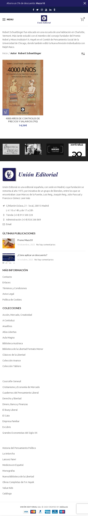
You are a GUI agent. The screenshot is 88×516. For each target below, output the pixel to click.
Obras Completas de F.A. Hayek (18, 482)
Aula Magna (8, 337)
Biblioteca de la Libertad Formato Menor (22, 349)
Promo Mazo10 (25, 240)
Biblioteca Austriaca (12, 343)
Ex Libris (6, 427)
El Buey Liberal (10, 410)
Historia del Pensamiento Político (19, 448)
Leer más (25, 198)
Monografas (8, 470)
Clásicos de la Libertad (13, 354)
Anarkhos (7, 326)
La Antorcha (8, 453)
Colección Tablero (11, 366)
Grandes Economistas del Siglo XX (19, 433)
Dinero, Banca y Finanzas (15, 404)
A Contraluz (8, 320)
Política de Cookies (12, 299)
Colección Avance (11, 360)
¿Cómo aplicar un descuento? (32, 255)
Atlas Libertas (9, 332)
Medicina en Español (13, 465)
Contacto (7, 277)
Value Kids (7, 488)
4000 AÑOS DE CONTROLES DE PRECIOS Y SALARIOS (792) (23, 120)
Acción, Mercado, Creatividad (17, 315)
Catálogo (7, 493)
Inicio (5, 53)
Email (9, 224)
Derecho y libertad (11, 398)
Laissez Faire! (9, 459)
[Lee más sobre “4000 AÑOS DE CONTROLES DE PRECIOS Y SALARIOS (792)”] (5, 112)
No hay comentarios (45, 245)
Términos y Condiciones (14, 288)
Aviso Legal (8, 294)
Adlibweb (64, 507)
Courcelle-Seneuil (11, 381)
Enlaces (6, 282)
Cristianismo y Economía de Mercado (21, 387)
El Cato (6, 415)
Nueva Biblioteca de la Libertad (18, 476)
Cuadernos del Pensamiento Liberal (20, 392)
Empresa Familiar (10, 421)
